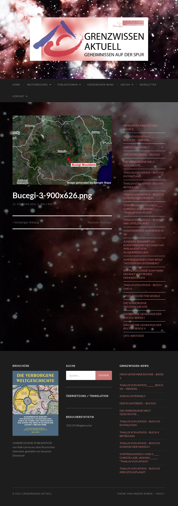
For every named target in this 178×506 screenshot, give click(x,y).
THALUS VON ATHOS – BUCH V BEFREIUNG (143, 185)
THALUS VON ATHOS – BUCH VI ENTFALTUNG (143, 174)
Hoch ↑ (160, 493)
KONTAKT (19, 96)
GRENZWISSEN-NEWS (100, 84)
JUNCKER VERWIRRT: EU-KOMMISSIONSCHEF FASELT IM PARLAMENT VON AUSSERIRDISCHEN (143, 247)
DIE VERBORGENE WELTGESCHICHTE (135, 304)
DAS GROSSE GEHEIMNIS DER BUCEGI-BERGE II (142, 326)
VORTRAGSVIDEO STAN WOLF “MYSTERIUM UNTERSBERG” (143, 261)
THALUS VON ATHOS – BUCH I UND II (142, 286)
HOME (16, 84)
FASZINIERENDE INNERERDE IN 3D (143, 232)
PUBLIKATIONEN (68, 84)
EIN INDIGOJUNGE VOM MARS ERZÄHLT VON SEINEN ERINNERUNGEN (143, 274)
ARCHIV (125, 84)
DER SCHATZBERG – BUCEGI (141, 154)
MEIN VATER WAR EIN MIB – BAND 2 (141, 127)
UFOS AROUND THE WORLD (141, 295)
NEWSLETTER (148, 84)
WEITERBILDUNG (37, 84)
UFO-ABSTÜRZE (133, 335)
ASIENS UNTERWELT (136, 147)
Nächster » (100, 222)
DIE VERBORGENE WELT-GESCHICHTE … (139, 163)
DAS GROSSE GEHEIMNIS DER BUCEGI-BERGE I (142, 315)
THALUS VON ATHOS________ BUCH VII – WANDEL (141, 138)
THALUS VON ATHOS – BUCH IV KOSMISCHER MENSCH (143, 196)
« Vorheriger (26, 222)
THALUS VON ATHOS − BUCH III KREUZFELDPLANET (143, 221)
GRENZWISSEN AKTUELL (37, 493)
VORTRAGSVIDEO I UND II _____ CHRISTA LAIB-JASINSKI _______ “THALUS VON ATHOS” (143, 208)
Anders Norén (143, 493)
